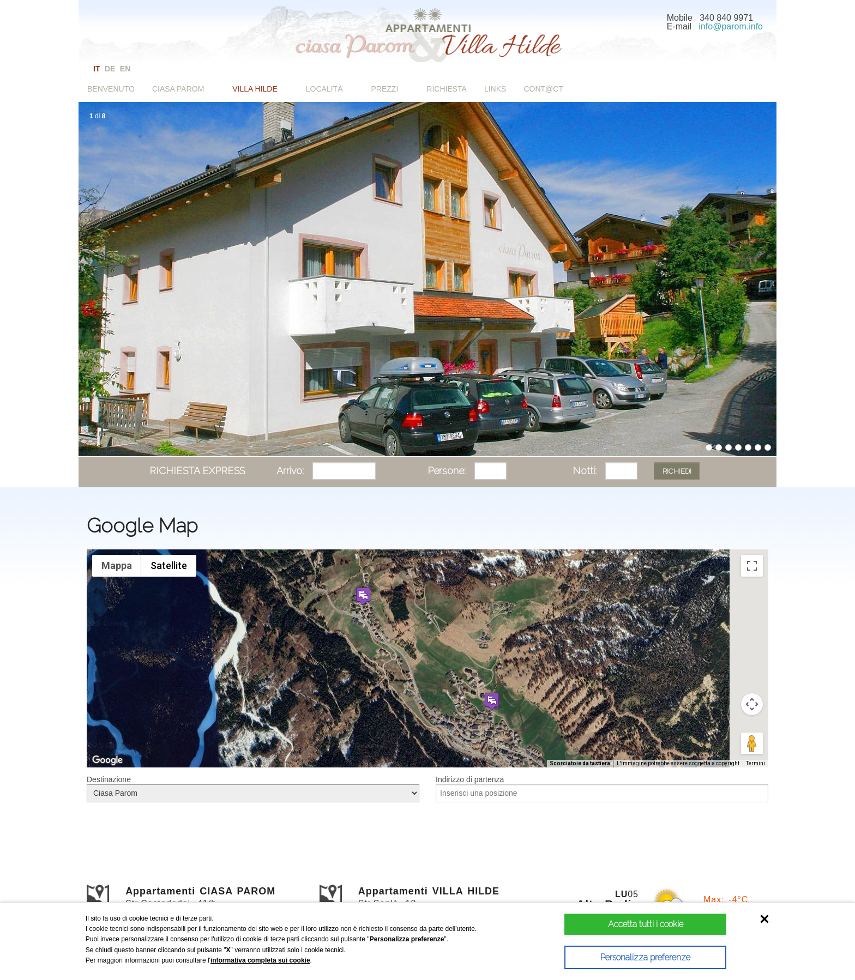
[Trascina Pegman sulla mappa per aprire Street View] (752, 743)
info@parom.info (731, 26)
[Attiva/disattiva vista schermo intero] (752, 566)
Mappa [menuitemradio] (116, 565)
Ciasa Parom (178, 88)
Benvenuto (111, 88)
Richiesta (446, 88)
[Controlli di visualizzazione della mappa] (752, 704)
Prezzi (385, 88)
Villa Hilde (255, 88)
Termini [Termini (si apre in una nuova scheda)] (755, 763)
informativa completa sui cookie (260, 960)
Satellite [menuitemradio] (168, 565)
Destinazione (109, 779)
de (110, 68)
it (96, 68)
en (125, 68)
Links (495, 88)
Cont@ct (543, 88)
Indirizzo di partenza (470, 779)
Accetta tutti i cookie (626, 924)
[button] (363, 596)
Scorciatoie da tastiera (580, 763)
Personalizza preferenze (626, 957)
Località (324, 88)
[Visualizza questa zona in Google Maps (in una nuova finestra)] (107, 760)
